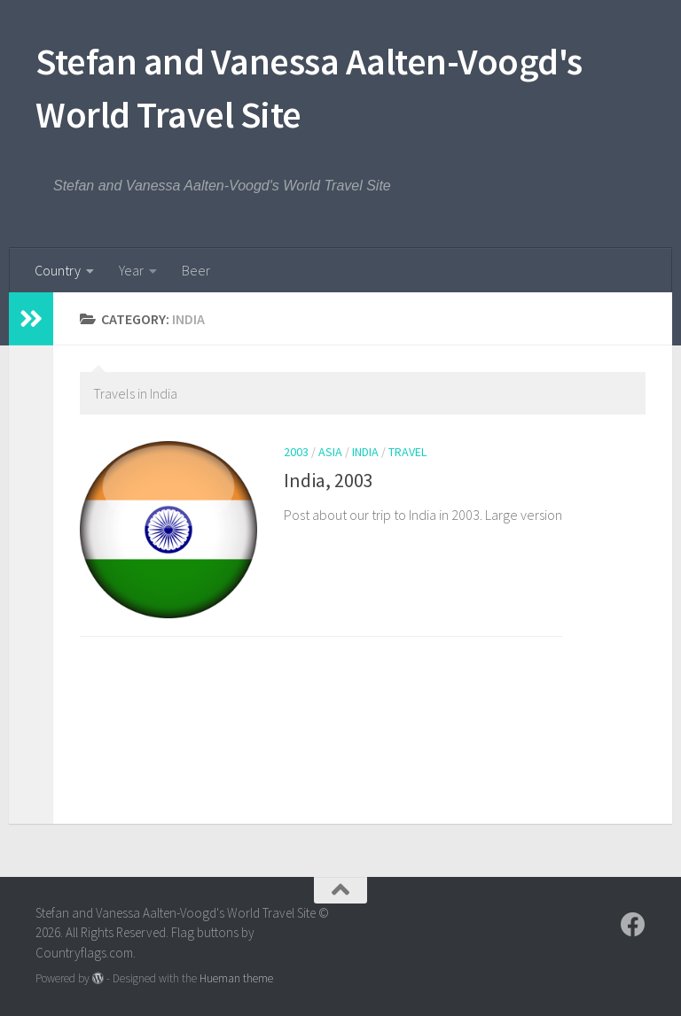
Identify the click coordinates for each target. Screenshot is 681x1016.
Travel (407, 452)
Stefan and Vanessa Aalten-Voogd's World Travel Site (309, 87)
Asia (330, 452)
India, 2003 (328, 480)
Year (131, 270)
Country (58, 270)
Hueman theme (236, 978)
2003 (296, 452)
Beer (196, 270)
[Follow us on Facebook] (633, 924)
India (365, 452)
